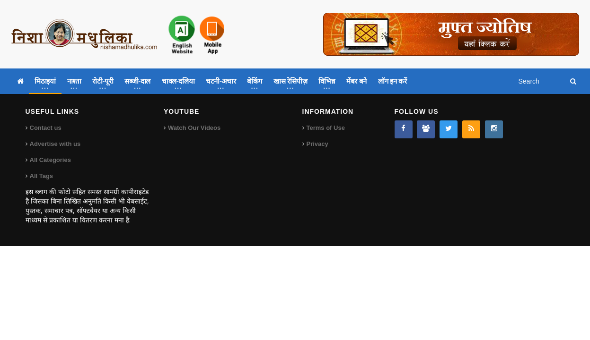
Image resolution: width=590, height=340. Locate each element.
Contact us (46, 127)
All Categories (50, 159)
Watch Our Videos (194, 127)
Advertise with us (55, 143)
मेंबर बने (356, 81)
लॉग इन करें (392, 81)
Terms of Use (326, 127)
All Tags (41, 175)
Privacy (317, 143)
